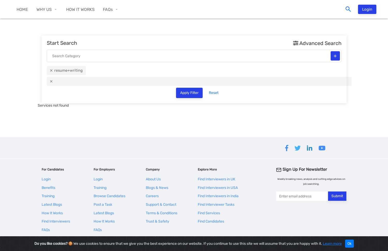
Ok (349, 243)
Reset (213, 93)
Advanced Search (317, 43)
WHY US (44, 9)
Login (367, 9)
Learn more (332, 243)
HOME (22, 9)
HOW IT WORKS (80, 9)
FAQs (108, 9)
